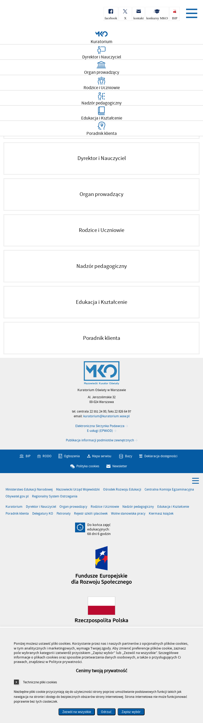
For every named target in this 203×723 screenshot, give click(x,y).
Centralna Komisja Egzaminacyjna (169, 489)
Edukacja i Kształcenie (173, 507)
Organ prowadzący (73, 507)
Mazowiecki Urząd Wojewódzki (78, 489)
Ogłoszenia (72, 456)
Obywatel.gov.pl (17, 496)
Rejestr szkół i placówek (91, 513)
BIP (28, 456)
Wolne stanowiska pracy (128, 513)
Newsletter (119, 466)
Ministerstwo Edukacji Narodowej (29, 489)
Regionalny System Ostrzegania (54, 496)
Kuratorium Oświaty (31, 15)
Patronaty (64, 513)
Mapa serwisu (101, 456)
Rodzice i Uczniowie (105, 507)
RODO (47, 456)
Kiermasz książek (161, 513)
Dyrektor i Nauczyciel (41, 507)
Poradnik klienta (17, 513)
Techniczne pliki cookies (40, 682)
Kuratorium (14, 507)
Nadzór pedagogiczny (138, 507)
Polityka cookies (87, 466)
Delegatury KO (42, 513)
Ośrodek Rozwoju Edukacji (122, 489)
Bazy (128, 456)
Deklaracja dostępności (160, 456)
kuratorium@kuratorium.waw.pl (106, 416)
